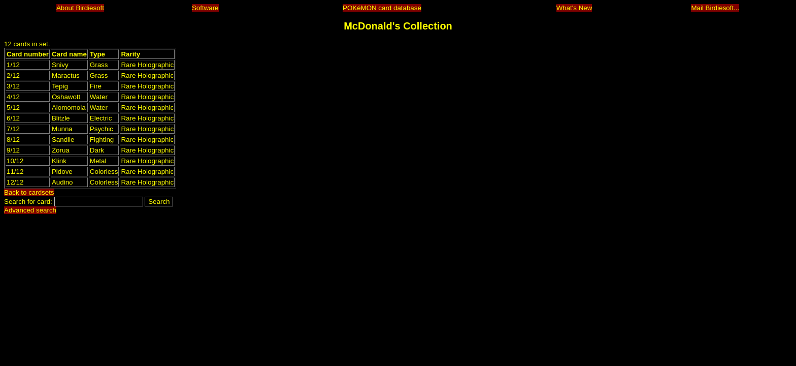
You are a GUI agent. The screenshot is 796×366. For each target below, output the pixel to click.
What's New (574, 8)
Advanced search (30, 210)
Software (205, 8)
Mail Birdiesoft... (715, 8)
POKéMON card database (382, 8)
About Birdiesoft (80, 8)
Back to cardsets (29, 192)
